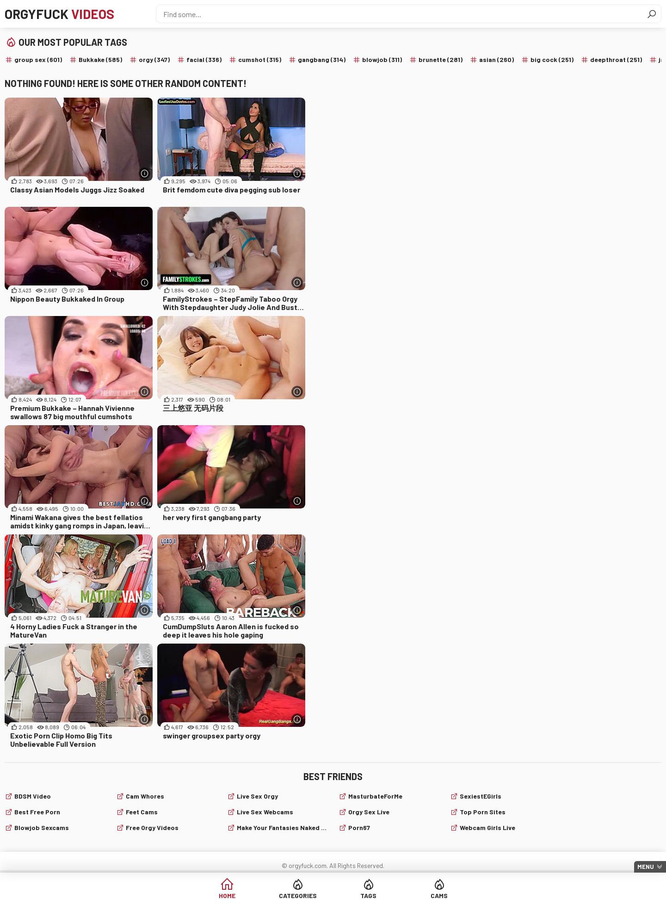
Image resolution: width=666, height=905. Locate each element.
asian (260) (496, 59)
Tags (368, 895)
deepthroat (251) (616, 59)
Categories (298, 895)
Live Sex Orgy (257, 796)
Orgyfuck (59, 14)
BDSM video (32, 796)
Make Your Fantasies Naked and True (282, 827)
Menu (645, 866)
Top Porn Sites (483, 812)
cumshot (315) (259, 59)
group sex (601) (38, 59)
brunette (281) (440, 59)
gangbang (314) (321, 59)
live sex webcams (265, 812)
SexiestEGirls (480, 796)
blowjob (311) (382, 59)
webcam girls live (487, 827)
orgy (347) (154, 59)
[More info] (144, 173)
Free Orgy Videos (152, 827)
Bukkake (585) (100, 59)
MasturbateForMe (375, 796)
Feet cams (142, 812)
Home (227, 895)
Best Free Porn (37, 812)
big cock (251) (552, 59)
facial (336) (204, 59)
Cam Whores (145, 796)
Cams (439, 895)
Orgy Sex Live (368, 812)
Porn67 (359, 827)
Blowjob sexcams (41, 827)
